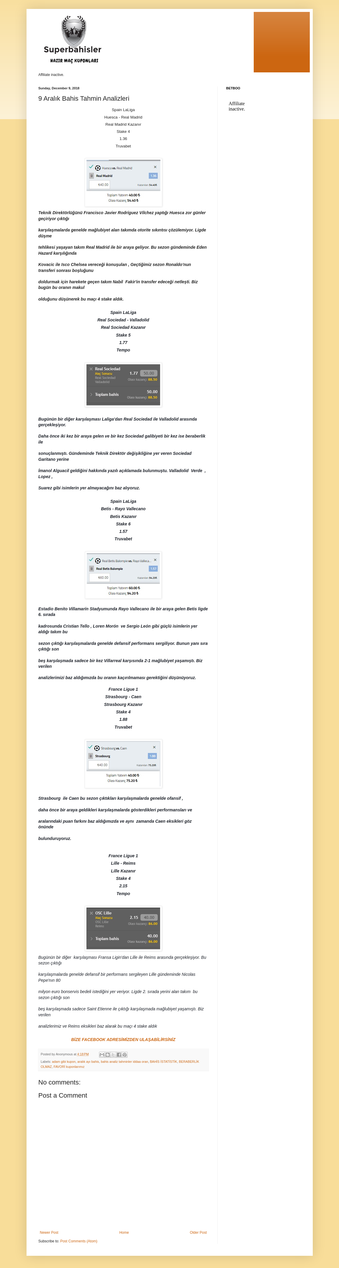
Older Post (198, 1232)
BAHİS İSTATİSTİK (163, 1061)
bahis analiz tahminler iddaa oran (124, 1061)
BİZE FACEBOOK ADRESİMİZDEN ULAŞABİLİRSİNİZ (123, 1039)
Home (124, 1232)
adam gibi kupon (63, 1061)
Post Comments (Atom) (78, 1241)
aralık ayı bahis (88, 1061)
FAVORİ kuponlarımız (69, 1066)
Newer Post (49, 1232)
